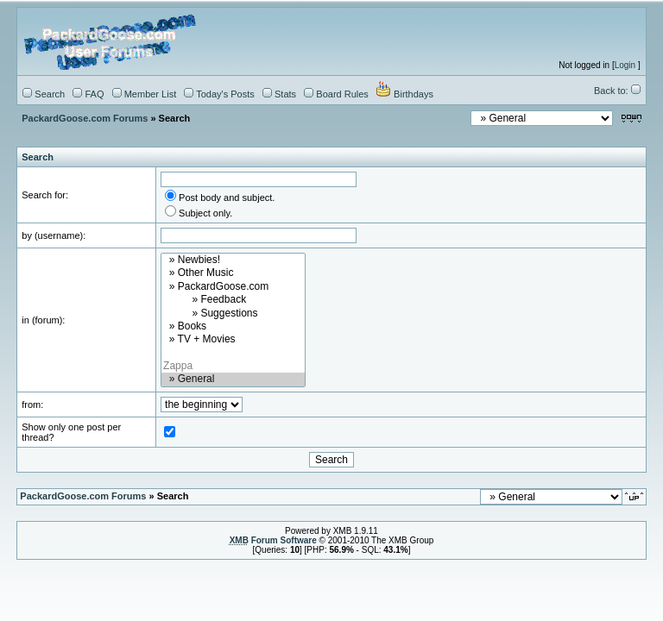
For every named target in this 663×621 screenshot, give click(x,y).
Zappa (233, 366)
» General (233, 379)
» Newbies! (233, 260)
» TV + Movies (233, 339)
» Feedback (233, 299)
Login (625, 65)
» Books (233, 326)
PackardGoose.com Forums (85, 118)
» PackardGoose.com (233, 286)
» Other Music (233, 273)
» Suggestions (233, 313)
